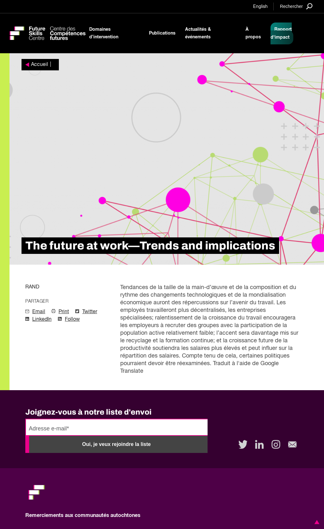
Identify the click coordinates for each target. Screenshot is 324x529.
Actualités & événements (198, 33)
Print (64, 311)
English (260, 6)
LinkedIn (42, 319)
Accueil (39, 64)
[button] (315, 522)
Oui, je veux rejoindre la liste (116, 444)
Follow (72, 319)
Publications (162, 33)
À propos (253, 33)
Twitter (89, 311)
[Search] (296, 6)
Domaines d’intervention (103, 33)
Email (38, 311)
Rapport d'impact (281, 33)
